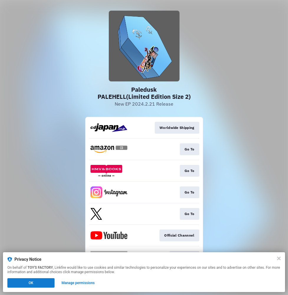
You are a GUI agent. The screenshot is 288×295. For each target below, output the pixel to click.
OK (31, 283)
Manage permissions (78, 283)
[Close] (279, 258)
